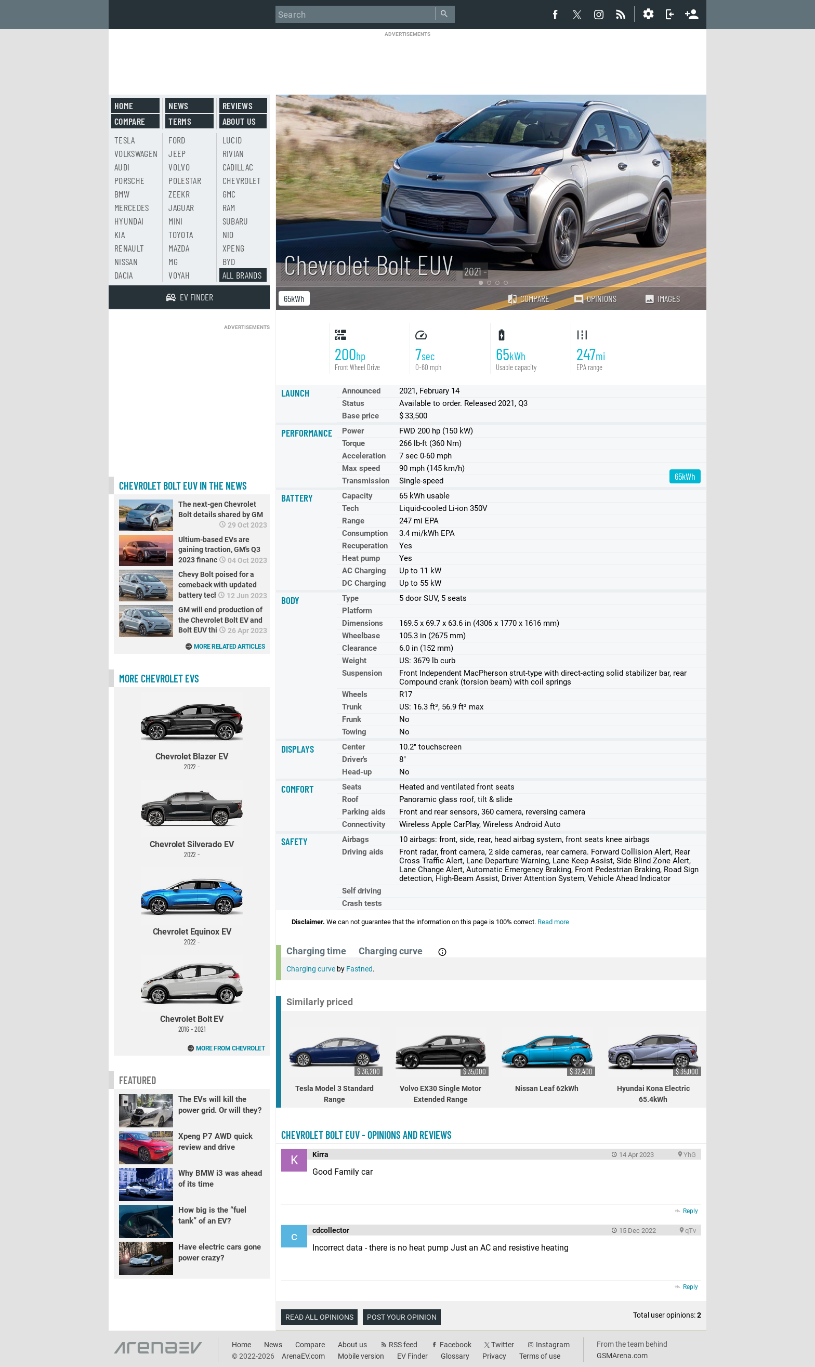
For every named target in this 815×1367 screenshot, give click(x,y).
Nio (228, 234)
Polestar (184, 180)
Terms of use (539, 1356)
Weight (354, 660)
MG (173, 261)
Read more (553, 922)
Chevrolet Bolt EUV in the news (183, 485)
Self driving (362, 891)
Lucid (232, 140)
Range (353, 520)
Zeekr (179, 194)
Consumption (365, 533)
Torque (353, 443)
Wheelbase (361, 635)
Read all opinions (319, 1317)
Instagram (553, 1344)
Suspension (362, 673)
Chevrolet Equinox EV (192, 906)
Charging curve (310, 969)
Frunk (351, 719)
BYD (228, 261)
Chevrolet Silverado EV (192, 819)
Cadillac (238, 167)
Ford (176, 140)
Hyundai (128, 221)
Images (662, 298)
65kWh (294, 298)
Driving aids (363, 852)
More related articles (229, 646)
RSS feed (403, 1344)
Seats (352, 787)
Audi (121, 167)
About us (239, 121)
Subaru (235, 221)
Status (353, 403)
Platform (357, 610)
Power (353, 431)
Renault (129, 248)
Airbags (355, 839)
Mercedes (131, 207)
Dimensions (362, 623)
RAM (228, 207)
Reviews (237, 105)
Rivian (233, 153)
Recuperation (365, 545)
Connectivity (364, 824)
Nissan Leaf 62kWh (548, 1060)
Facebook (455, 1344)
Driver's (354, 759)
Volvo (179, 167)
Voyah (179, 275)
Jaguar (181, 207)
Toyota (180, 234)
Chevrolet (241, 180)
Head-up (357, 772)
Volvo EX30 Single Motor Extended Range (442, 1065)
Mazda (178, 248)
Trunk (352, 707)
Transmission (365, 480)
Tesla (124, 140)
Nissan (126, 261)
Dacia (123, 275)
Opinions (594, 299)
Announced (361, 391)
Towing (354, 732)
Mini (175, 221)
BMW (121, 194)
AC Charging (364, 570)
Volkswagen (136, 153)
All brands (242, 275)
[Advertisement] (407, 60)
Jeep (177, 153)
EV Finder (412, 1356)
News (178, 105)
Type (350, 598)
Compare (528, 298)
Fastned (359, 969)
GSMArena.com (622, 1355)
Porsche (129, 180)
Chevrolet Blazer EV (192, 731)
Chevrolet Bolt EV (192, 994)
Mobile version (361, 1356)
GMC (229, 194)
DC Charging (364, 583)
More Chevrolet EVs (159, 678)
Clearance (359, 648)
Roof (350, 799)
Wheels (354, 694)
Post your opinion (402, 1317)
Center (353, 747)
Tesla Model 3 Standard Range (336, 1065)
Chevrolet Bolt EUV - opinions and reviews (366, 1134)
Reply (690, 1211)
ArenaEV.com (303, 1356)
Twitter (502, 1344)
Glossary (455, 1356)
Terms (179, 121)
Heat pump (361, 558)
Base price (360, 415)
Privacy (494, 1356)
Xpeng (233, 248)
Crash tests (362, 903)
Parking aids (364, 812)
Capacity (357, 496)
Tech (350, 508)
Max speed (361, 468)
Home (123, 105)
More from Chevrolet (230, 1048)
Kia (119, 234)
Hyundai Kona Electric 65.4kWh (655, 1065)
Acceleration (364, 456)
